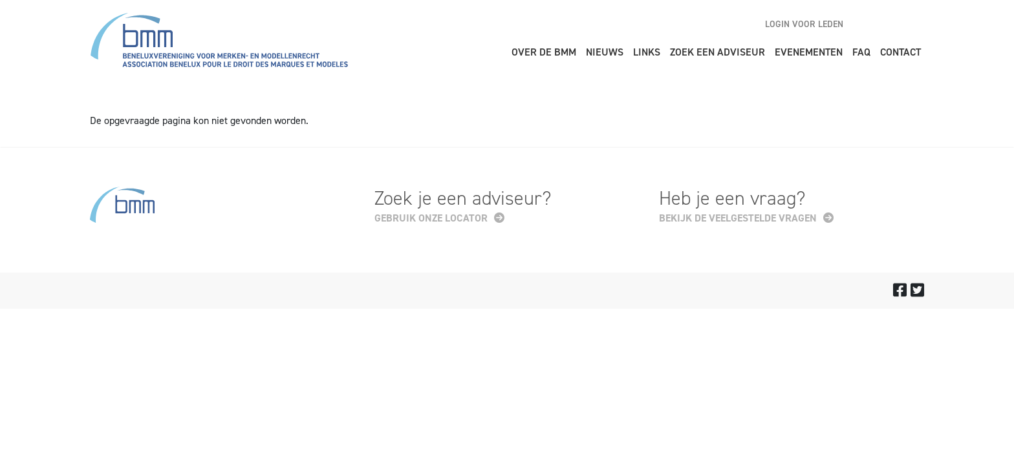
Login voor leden (804, 24)
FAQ (861, 52)
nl (891, 23)
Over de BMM (544, 52)
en (869, 23)
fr (914, 23)
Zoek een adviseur (717, 52)
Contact (900, 52)
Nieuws (604, 52)
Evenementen (809, 52)
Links (646, 52)
